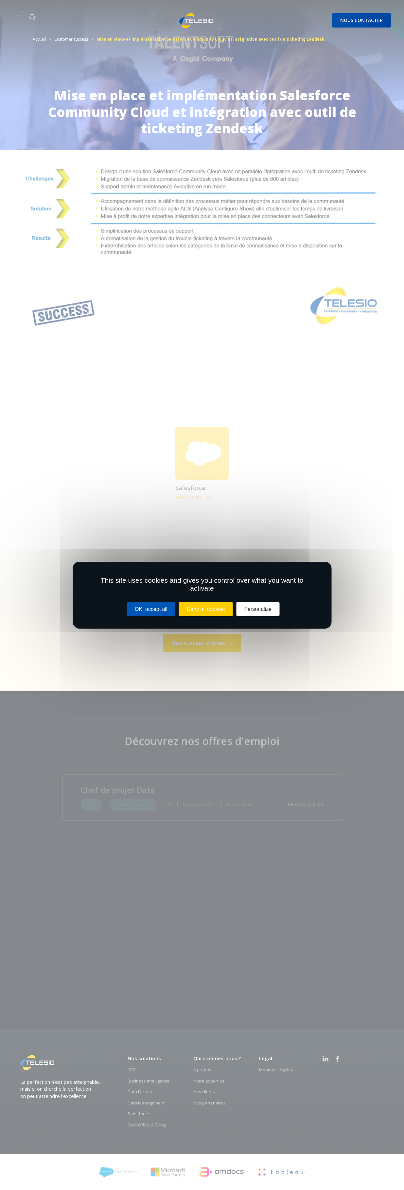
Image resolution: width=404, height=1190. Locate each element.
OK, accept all (151, 609)
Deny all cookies (206, 609)
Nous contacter (361, 20)
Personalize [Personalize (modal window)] (258, 609)
